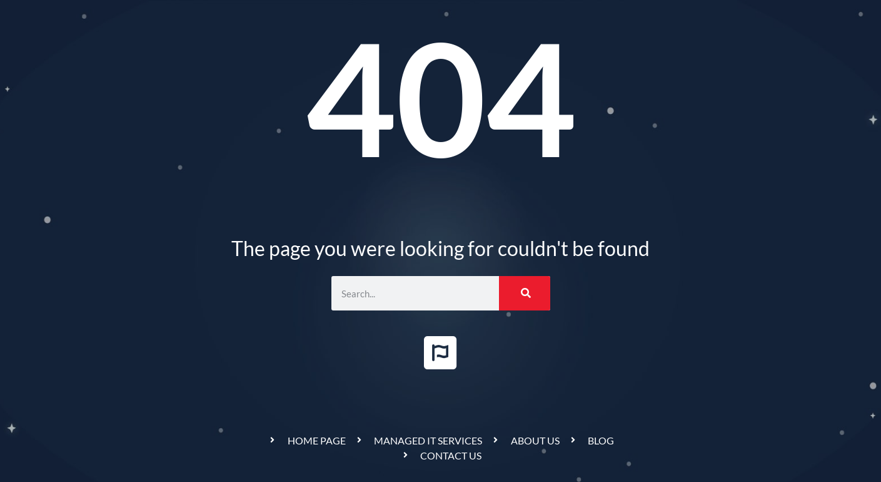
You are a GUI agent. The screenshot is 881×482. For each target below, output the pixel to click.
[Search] (524, 293)
